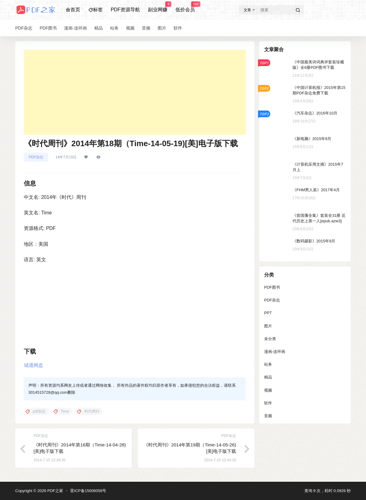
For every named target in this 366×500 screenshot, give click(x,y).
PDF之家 (54, 490)
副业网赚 (157, 7)
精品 (268, 377)
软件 (268, 403)
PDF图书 (272, 287)
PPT (268, 313)
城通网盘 (33, 365)
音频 (268, 416)
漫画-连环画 (274, 351)
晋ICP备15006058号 (88, 490)
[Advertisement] (135, 92)
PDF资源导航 (125, 9)
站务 (268, 364)
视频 (268, 390)
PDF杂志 (36, 157)
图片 (268, 326)
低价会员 (185, 7)
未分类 (270, 338)
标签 (95, 9)
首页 (73, 9)
